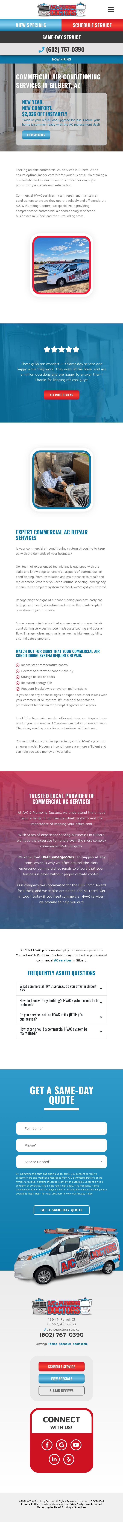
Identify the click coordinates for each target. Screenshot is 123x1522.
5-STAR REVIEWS (62, 1390)
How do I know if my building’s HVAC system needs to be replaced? (59, 1002)
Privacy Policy (85, 1193)
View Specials (36, 135)
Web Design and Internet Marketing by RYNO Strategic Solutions (69, 1506)
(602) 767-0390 (61, 49)
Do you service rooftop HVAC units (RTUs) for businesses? (52, 1017)
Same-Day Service (61, 37)
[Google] (61, 1445)
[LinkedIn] (54, 1459)
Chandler (65, 1343)
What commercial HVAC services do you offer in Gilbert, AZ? (58, 988)
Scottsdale (80, 1343)
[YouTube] (76, 1445)
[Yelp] (69, 1459)
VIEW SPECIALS (31, 25)
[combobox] (61, 1161)
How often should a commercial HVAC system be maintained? (53, 1031)
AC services (63, 960)
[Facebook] (47, 1445)
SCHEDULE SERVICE (92, 25)
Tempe (52, 1343)
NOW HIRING (61, 59)
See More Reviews (61, 395)
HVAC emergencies (58, 857)
